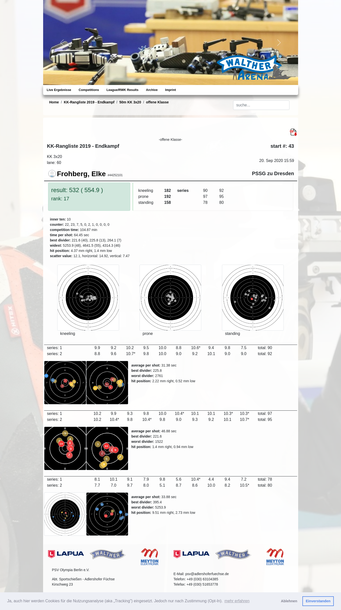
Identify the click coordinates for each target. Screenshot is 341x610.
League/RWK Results (122, 90)
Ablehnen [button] (289, 601)
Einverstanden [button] (318, 601)
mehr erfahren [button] (237, 601)
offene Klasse (157, 102)
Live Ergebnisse (59, 90)
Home (54, 102)
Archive (152, 90)
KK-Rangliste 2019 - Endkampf (89, 102)
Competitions (89, 90)
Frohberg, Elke (81, 174)
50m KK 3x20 (130, 102)
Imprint (170, 90)
